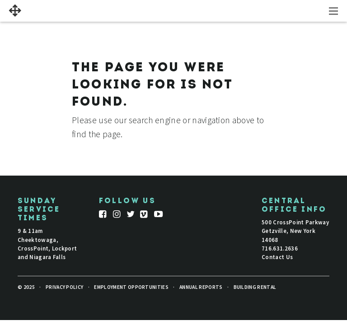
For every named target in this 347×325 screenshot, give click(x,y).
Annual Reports (200, 287)
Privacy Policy (64, 287)
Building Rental (255, 287)
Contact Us (277, 256)
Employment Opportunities (131, 287)
